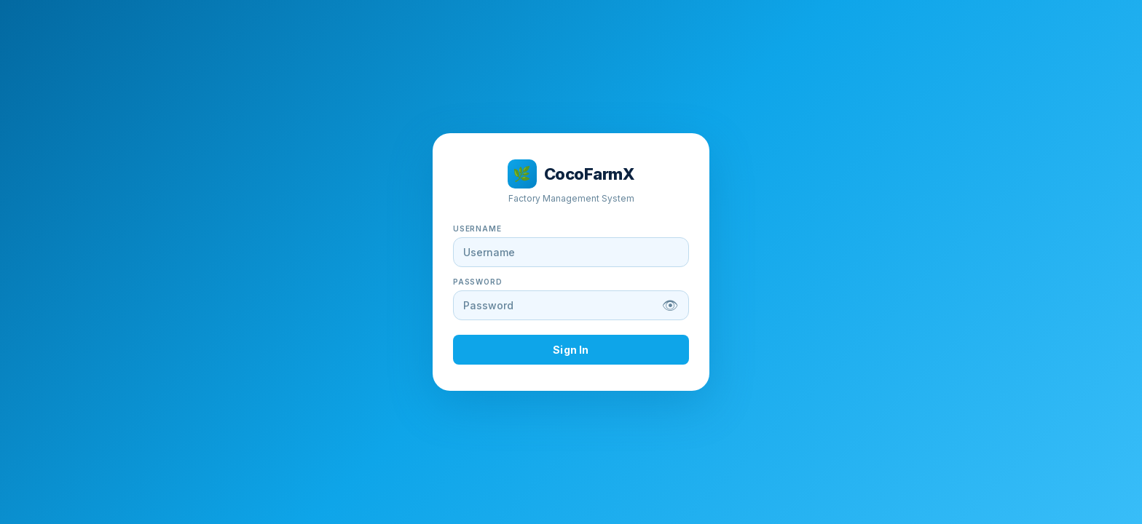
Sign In (570, 350)
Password (477, 281)
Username (477, 228)
